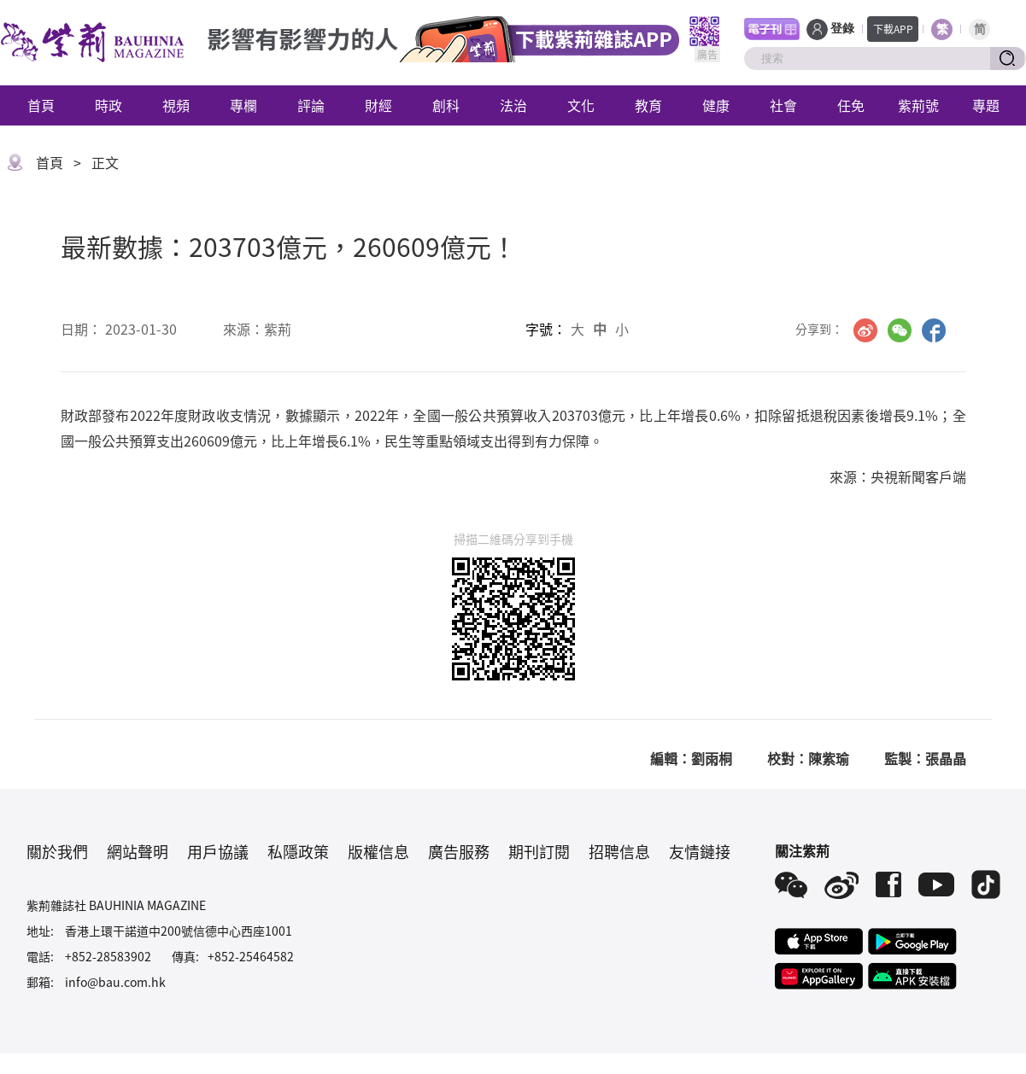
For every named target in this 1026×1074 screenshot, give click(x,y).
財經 (378, 105)
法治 (513, 105)
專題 (986, 105)
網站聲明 (137, 851)
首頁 (41, 105)
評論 (311, 105)
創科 (446, 105)
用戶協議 (218, 851)
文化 (581, 105)
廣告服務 (459, 851)
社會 (783, 105)
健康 (716, 105)
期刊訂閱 (539, 851)
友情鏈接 (699, 851)
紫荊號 (918, 105)
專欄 (243, 105)
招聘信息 (619, 851)
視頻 (176, 105)
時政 (108, 105)
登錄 (842, 28)
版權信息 (378, 851)
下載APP (893, 28)
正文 (105, 162)
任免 (851, 105)
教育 (648, 105)
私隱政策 (298, 851)
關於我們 (57, 851)
